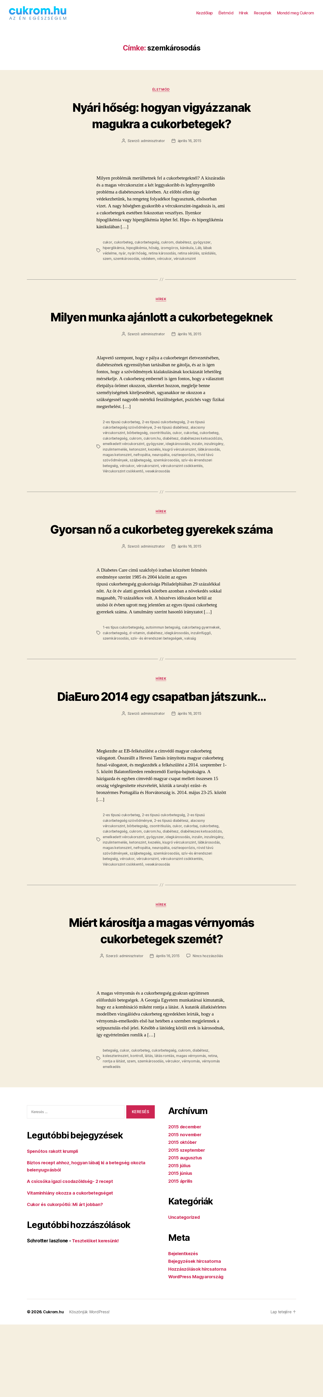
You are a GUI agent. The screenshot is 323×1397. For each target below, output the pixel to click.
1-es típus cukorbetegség (124, 667)
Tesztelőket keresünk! (97, 1313)
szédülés (210, 260)
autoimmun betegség (164, 667)
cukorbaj (192, 456)
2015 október (183, 1214)
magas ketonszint (117, 478)
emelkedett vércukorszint (124, 467)
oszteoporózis (184, 478)
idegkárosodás (179, 467)
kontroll (137, 1128)
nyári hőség (137, 260)
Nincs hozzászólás (208, 1028)
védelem (149, 265)
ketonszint (138, 472)
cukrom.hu (153, 462)
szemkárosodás (126, 265)
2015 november (185, 1207)
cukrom (168, 249)
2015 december (186, 1199)
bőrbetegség (138, 456)
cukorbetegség (148, 249)
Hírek (243, 16)
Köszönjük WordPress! (90, 1384)
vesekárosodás (158, 494)
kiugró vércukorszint (181, 472)
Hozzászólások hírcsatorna (198, 1341)
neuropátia (161, 478)
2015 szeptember (188, 1222)
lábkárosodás (211, 472)
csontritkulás (161, 456)
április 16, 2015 (189, 148)
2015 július (180, 1238)
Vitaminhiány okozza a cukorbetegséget (72, 1265)
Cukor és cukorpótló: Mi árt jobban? (67, 1277)
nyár (122, 260)
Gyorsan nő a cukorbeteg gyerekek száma (161, 560)
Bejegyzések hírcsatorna (196, 1333)
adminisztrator (152, 148)
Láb (200, 255)
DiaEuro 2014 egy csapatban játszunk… (161, 744)
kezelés (155, 472)
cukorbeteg (123, 249)
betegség (111, 1123)
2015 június (181, 1245)
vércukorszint (186, 265)
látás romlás (165, 1128)
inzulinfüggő (202, 673)
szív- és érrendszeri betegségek (158, 678)
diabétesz (185, 249)
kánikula (188, 255)
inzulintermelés (115, 472)
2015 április (181, 1253)
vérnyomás (191, 1134)
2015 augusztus (186, 1230)
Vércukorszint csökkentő (123, 494)
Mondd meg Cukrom (295, 16)
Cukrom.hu (54, 1384)
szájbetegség (141, 483)
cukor (107, 249)
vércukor (165, 265)
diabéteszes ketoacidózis (203, 462)
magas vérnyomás (192, 1128)
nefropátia (142, 478)
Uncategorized (185, 1289)
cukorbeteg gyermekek (203, 667)
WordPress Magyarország (197, 1349)
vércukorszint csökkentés (183, 489)
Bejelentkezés (184, 1326)
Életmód (226, 16)
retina (213, 1128)
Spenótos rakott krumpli (54, 1223)
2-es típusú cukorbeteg (122, 445)
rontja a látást (114, 1134)
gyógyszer (204, 249)
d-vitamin (138, 673)
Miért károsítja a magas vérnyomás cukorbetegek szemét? (161, 994)
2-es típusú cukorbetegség (165, 445)
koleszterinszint (116, 1128)
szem (107, 265)
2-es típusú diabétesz (173, 451)
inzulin (198, 467)
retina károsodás (163, 260)
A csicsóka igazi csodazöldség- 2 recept (72, 1254)
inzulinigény (215, 467)
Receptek (262, 16)
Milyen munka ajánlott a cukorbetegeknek (161, 332)
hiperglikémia (114, 255)
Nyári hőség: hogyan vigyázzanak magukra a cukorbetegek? (161, 122)
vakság (192, 678)
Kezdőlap (204, 16)
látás (149, 1128)
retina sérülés (190, 260)
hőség (155, 255)
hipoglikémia (137, 255)
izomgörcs (170, 255)
